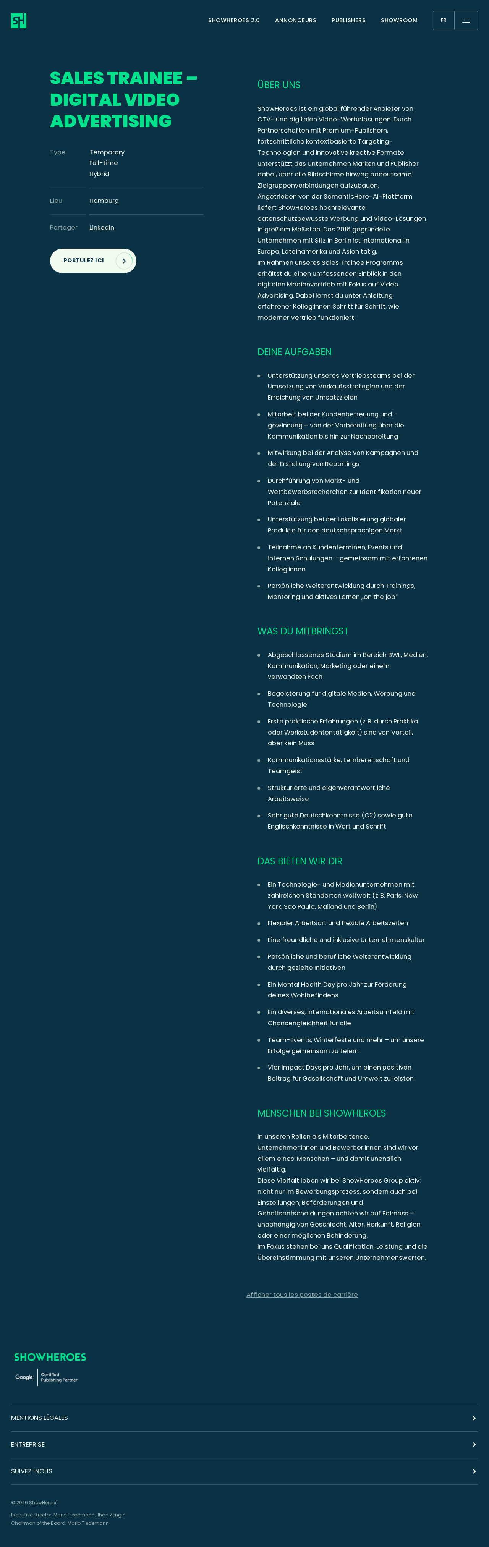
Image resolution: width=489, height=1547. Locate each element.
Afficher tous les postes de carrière (302, 1294)
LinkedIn (101, 227)
